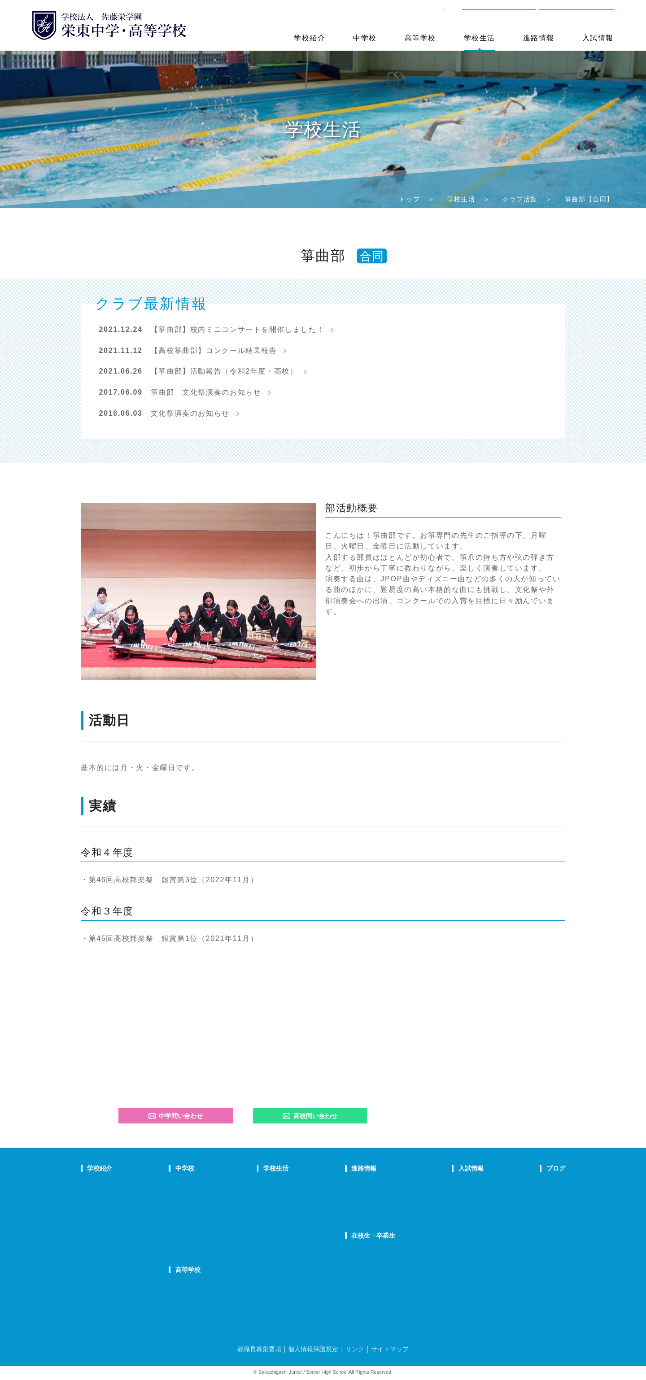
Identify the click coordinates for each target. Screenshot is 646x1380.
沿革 (93, 1231)
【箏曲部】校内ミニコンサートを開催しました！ (238, 329)
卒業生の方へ (391, 13)
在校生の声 (223, 1208)
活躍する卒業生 (374, 1208)
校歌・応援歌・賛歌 (113, 1219)
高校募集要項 (454, 1231)
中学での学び (226, 1184)
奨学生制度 (452, 1242)
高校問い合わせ (575, 13)
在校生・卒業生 (375, 1235)
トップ (409, 199)
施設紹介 (295, 1219)
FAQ (214, 1219)
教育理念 (98, 1196)
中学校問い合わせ (499, 13)
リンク (354, 1349)
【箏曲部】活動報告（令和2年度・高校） (224, 371)
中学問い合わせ (175, 1116)
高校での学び (226, 1286)
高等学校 (420, 38)
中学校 (365, 38)
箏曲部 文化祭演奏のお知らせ (206, 392)
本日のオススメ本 (542, 1242)
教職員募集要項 (259, 1349)
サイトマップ (390, 1349)
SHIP (346, 13)
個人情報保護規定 (313, 1349)
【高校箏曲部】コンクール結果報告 (214, 350)
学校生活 (479, 38)
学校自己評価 (104, 1265)
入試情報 (598, 38)
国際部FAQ (223, 1242)
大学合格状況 (371, 1196)
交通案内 (440, 13)
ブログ (528, 1168)
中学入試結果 (454, 1208)
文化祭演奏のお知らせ (190, 413)
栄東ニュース (536, 1184)
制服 (290, 1208)
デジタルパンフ (107, 1253)
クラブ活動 (519, 199)
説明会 (527, 1208)
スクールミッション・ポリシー (128, 1208)
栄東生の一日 (226, 1196)
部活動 (527, 1231)
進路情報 (538, 38)
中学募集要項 (454, 1196)
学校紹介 (309, 38)
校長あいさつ (104, 1184)
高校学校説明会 (457, 1219)
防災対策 (98, 1242)
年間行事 (295, 1184)
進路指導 (365, 1184)
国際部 (218, 1231)
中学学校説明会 (457, 1184)
